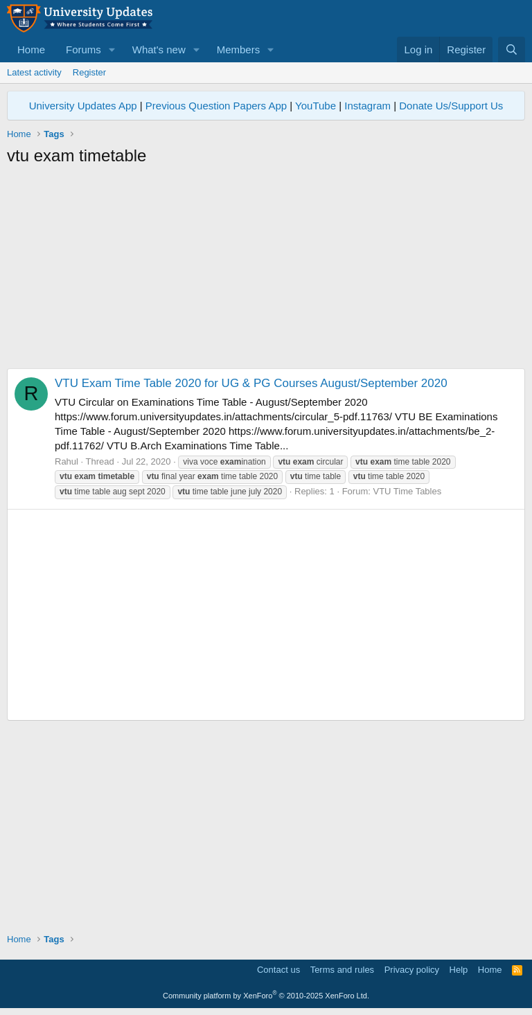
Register (89, 72)
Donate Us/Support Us (451, 105)
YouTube (315, 105)
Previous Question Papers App (216, 105)
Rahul (66, 461)
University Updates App (83, 105)
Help (459, 969)
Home (31, 49)
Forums (83, 49)
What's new (159, 49)
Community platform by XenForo (266, 995)
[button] (112, 49)
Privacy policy (411, 969)
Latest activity (34, 72)
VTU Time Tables (407, 491)
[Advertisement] (266, 271)
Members (238, 49)
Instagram (367, 105)
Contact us (278, 969)
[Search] (511, 49)
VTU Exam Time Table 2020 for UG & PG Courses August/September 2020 (251, 383)
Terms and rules (342, 969)
